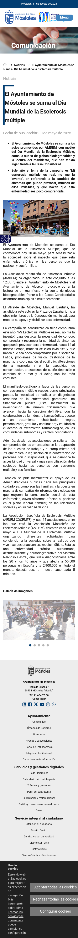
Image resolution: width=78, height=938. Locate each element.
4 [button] (43, 645)
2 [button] (34, 645)
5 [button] (48, 645)
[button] (64, 18)
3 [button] (39, 645)
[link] (4, 239)
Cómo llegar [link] (39, 698)
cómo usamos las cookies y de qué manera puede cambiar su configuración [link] (17, 920)
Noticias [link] (19, 65)
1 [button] (30, 645)
